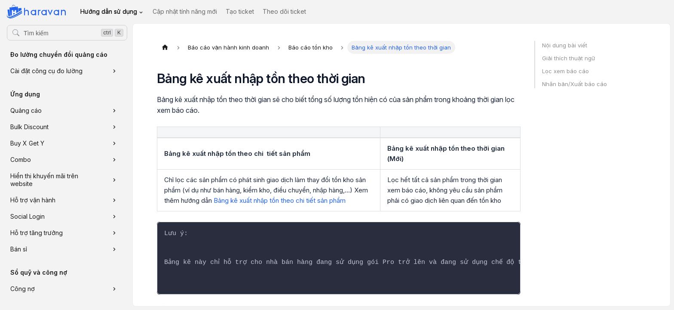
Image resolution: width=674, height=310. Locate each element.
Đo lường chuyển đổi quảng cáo (58, 54)
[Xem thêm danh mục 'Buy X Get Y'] (114, 143)
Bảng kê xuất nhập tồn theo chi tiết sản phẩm (280, 200)
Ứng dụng (25, 94)
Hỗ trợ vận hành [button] (32, 200)
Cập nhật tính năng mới (185, 11)
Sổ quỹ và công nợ (38, 272)
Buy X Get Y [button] (27, 143)
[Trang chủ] (165, 47)
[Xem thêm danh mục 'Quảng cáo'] (114, 110)
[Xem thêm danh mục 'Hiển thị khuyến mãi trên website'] (114, 180)
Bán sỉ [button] (18, 249)
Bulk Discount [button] (29, 126)
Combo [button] (20, 159)
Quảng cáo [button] (26, 110)
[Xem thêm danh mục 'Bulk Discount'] (114, 127)
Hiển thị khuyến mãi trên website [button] (44, 179)
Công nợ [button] (22, 288)
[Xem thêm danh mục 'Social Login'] (114, 216)
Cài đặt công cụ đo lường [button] (46, 70)
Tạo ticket (240, 11)
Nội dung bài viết (564, 45)
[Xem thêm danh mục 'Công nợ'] (114, 289)
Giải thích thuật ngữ (568, 58)
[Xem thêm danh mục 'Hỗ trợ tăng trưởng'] (114, 233)
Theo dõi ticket (284, 11)
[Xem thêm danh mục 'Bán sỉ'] (114, 249)
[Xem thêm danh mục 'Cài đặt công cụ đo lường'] (114, 71)
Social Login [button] (27, 216)
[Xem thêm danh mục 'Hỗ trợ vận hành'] (114, 200)
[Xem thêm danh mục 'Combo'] (114, 159)
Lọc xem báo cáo (565, 71)
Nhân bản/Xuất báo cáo (574, 84)
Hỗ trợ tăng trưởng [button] (36, 232)
